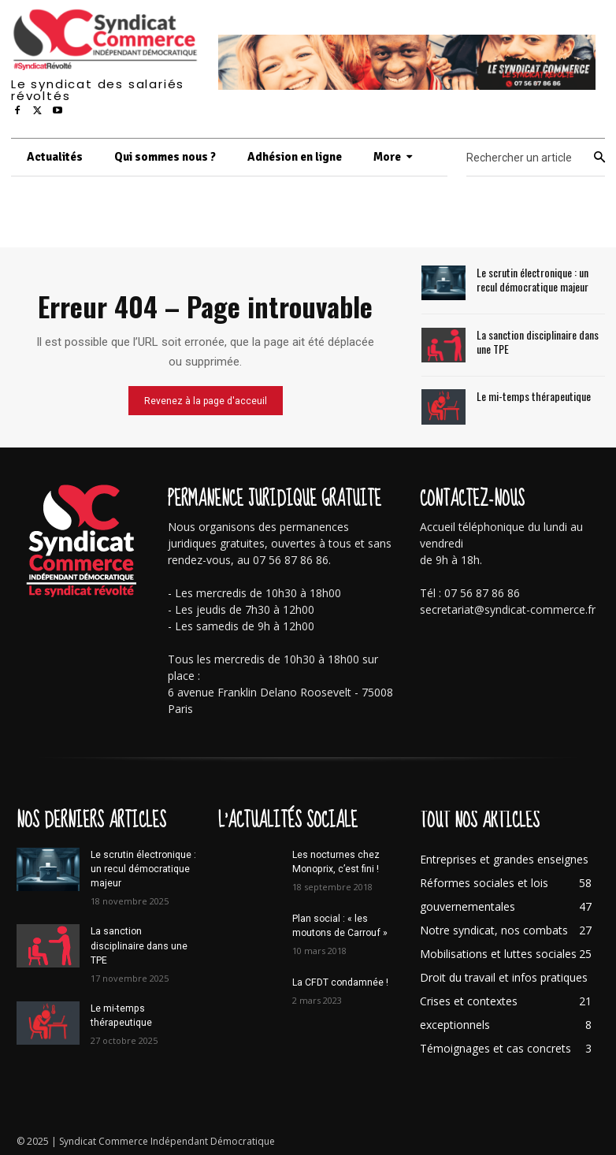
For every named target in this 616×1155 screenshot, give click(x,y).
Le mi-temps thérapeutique (533, 396)
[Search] (599, 157)
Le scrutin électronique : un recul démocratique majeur (532, 279)
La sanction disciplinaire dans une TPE (537, 340)
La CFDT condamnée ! (340, 981)
